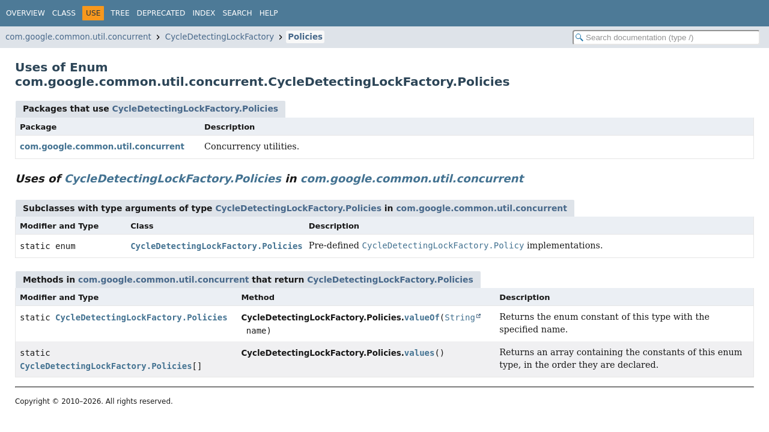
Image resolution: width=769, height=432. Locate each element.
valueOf (422, 317)
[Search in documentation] (666, 37)
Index (203, 13)
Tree (120, 13)
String (460, 317)
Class (64, 13)
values (419, 353)
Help (269, 13)
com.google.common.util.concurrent (78, 36)
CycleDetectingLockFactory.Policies (195, 108)
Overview (25, 13)
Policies (305, 36)
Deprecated (161, 13)
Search (237, 13)
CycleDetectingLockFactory (219, 36)
